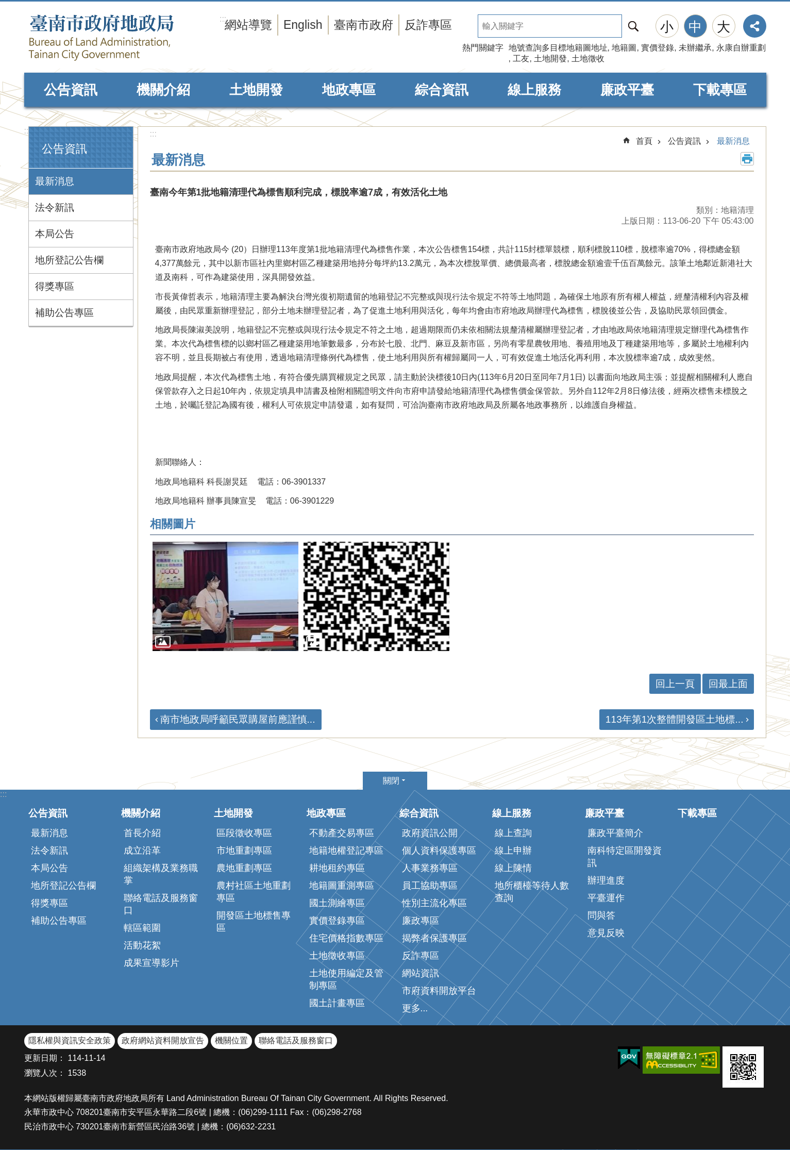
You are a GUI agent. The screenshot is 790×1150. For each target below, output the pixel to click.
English (303, 24)
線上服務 (534, 89)
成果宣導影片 (151, 963)
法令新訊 (54, 207)
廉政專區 (420, 920)
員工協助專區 (430, 885)
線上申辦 (513, 850)
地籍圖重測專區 (341, 885)
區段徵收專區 (244, 833)
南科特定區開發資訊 (624, 856)
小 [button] (667, 27)
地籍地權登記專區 (346, 850)
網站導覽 (248, 24)
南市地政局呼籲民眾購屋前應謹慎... (237, 719)
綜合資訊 (441, 89)
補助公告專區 (64, 312)
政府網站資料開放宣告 (163, 1040)
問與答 (601, 915)
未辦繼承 (695, 47)
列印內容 (747, 158)
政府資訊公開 (430, 833)
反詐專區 (428, 24)
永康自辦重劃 (741, 47)
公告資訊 (70, 89)
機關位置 (231, 1040)
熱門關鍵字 (482, 47)
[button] (225, 596)
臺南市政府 (363, 24)
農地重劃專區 (244, 868)
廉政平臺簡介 (615, 833)
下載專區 (720, 89)
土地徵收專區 (337, 956)
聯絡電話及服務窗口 (161, 904)
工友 (521, 58)
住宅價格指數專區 (346, 938)
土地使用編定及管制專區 (346, 979)
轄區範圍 (142, 928)
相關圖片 (172, 524)
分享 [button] (754, 26)
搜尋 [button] (633, 26)
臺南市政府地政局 (122, 37)
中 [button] (695, 27)
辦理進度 (606, 880)
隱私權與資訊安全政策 (69, 1040)
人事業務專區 (430, 868)
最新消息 (54, 181)
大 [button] (723, 27)
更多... (415, 1008)
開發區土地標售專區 (253, 921)
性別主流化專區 (434, 903)
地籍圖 (624, 47)
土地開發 (550, 58)
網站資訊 (420, 973)
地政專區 (349, 89)
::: (27, 130)
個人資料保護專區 (439, 850)
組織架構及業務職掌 (161, 874)
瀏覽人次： (44, 1073)
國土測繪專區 (337, 903)
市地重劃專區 (244, 850)
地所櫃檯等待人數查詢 (532, 891)
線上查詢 (513, 833)
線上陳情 (513, 868)
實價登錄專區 (337, 920)
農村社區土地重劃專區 (253, 891)
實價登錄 (657, 47)
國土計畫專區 (337, 1003)
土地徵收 (588, 58)
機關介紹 (163, 89)
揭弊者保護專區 (434, 938)
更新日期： (44, 1058)
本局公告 (54, 233)
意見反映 (606, 933)
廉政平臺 (627, 89)
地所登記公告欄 (69, 260)
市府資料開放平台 (439, 991)
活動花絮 (142, 945)
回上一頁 (675, 683)
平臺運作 (606, 898)
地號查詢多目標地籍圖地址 (558, 47)
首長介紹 (142, 833)
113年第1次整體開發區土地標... (675, 719)
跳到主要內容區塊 (5, 5)
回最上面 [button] (728, 683)
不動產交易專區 (341, 833)
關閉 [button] (391, 780)
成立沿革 (142, 850)
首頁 (644, 141)
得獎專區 (54, 286)
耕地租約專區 (337, 868)
